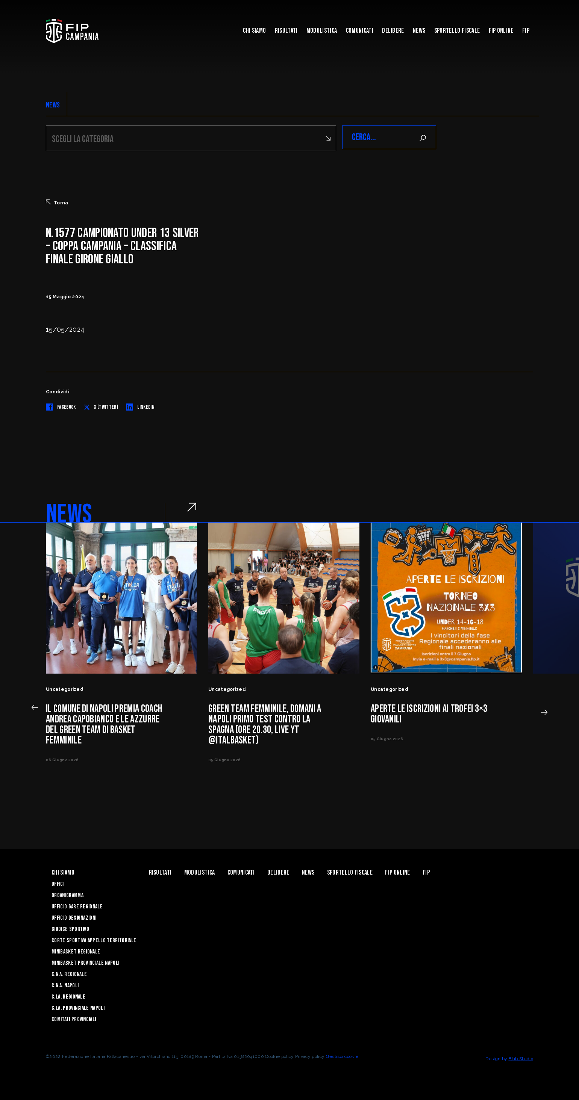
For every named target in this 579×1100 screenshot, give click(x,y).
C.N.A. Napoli (65, 984)
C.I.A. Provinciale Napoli (78, 1007)
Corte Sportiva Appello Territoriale (94, 939)
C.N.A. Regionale (69, 973)
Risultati (286, 31)
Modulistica (321, 31)
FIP (525, 31)
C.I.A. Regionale (68, 995)
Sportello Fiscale (457, 31)
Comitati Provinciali (74, 1018)
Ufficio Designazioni (74, 916)
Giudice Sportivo (70, 928)
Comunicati (359, 31)
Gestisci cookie (342, 1055)
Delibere (393, 31)
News (419, 31)
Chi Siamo (254, 31)
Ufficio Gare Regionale (77, 905)
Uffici (58, 883)
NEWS (53, 105)
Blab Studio (520, 1057)
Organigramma (67, 894)
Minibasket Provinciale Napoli (85, 962)
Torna (57, 201)
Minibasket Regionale (76, 950)
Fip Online (501, 31)
